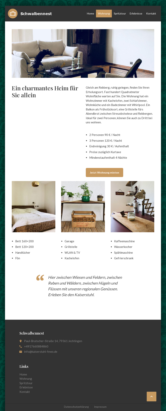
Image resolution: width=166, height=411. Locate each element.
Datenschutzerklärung (76, 406)
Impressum (100, 406)
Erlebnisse (136, 13)
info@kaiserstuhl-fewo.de (40, 351)
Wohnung (104, 13)
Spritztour (120, 13)
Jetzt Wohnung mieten (104, 172)
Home (90, 13)
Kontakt (151, 13)
